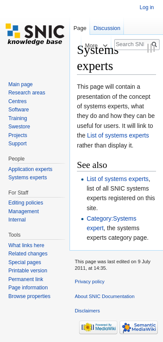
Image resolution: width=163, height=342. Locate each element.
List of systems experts (118, 135)
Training (17, 118)
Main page (20, 84)
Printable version (27, 271)
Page (79, 28)
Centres (17, 101)
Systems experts (27, 177)
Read (70, 45)
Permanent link (25, 279)
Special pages (24, 262)
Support (17, 144)
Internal (17, 220)
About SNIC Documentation (104, 296)
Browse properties (29, 296)
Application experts (30, 169)
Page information (28, 288)
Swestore (19, 127)
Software (18, 110)
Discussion (106, 28)
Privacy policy (89, 281)
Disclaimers (87, 310)
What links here (26, 245)
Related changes (27, 254)
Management (23, 211)
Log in (147, 7)
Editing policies (25, 203)
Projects (17, 135)
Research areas (26, 93)
